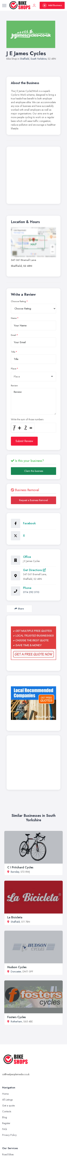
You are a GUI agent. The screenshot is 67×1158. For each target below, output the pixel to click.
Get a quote (8, 1105)
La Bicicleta (14, 917)
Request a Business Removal (33, 500)
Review (14, 385)
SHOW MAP (33, 242)
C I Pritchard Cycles (20, 867)
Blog (4, 1117)
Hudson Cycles (16, 967)
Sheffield (24, 58)
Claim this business (33, 471)
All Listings (7, 1099)
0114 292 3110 (31, 592)
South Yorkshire (38, 58)
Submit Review (24, 441)
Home (5, 1094)
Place (13, 368)
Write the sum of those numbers (27, 419)
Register (6, 1123)
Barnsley (15, 872)
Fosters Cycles (16, 1017)
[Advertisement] (33, 176)
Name (14, 318)
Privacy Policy (9, 1135)
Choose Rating (18, 301)
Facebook (29, 523)
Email (13, 335)
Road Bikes (8, 1154)
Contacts (6, 1111)
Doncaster (16, 971)
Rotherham (16, 1021)
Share (19, 608)
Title (13, 352)
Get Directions (34, 570)
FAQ (4, 1129)
